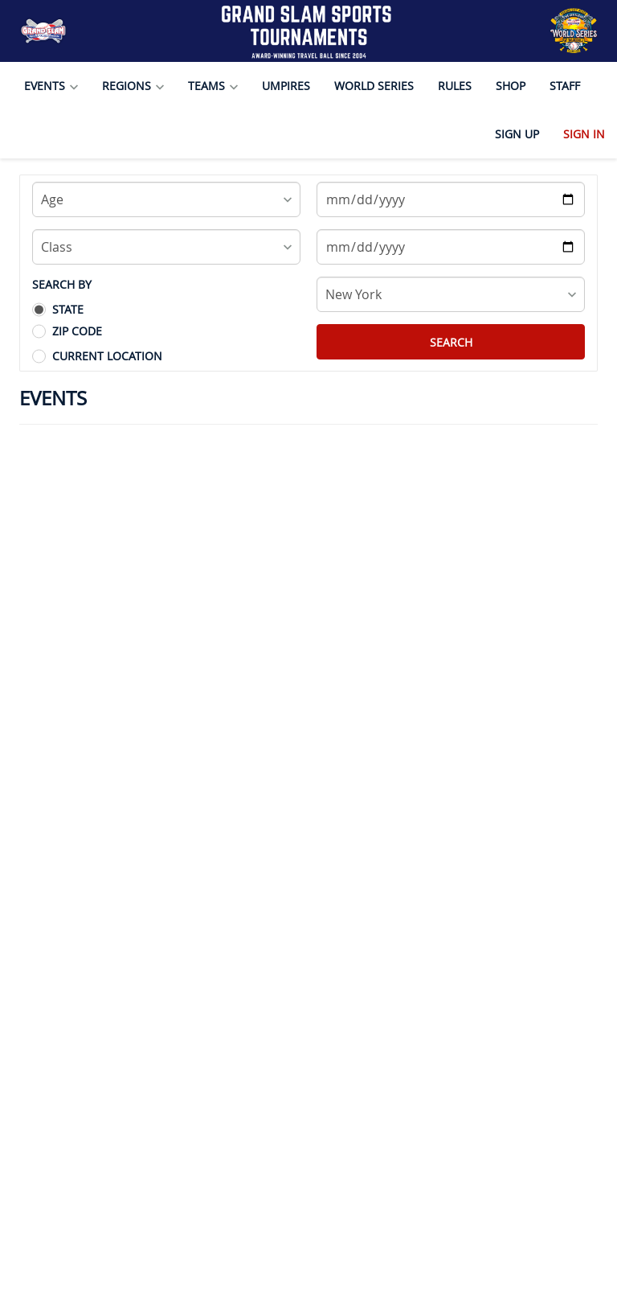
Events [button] (51, 85)
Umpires (286, 85)
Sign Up (517, 134)
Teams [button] (213, 85)
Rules (455, 85)
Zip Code (77, 331)
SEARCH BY (62, 284)
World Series (374, 85)
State (68, 309)
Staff (565, 85)
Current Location (107, 356)
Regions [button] (133, 85)
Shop (510, 85)
